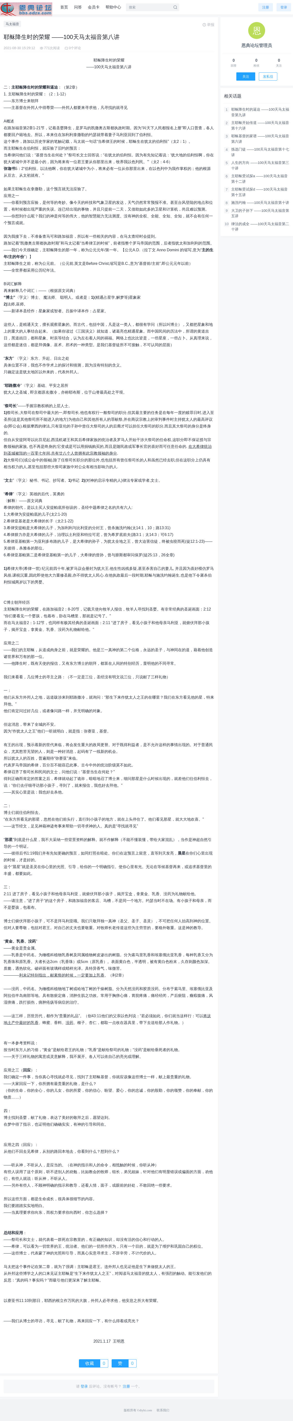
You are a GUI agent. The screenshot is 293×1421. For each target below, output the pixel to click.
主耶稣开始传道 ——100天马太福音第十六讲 (260, 125)
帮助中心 (113, 7)
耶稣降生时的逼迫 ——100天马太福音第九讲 (260, 112)
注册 (265, 7)
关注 (245, 76)
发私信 (268, 76)
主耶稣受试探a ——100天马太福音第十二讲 (259, 178)
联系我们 (163, 1410)
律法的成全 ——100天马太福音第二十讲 (260, 226)
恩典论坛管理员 (256, 45)
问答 (78, 7)
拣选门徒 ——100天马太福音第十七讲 (260, 152)
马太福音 (12, 24)
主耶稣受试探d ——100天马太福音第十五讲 (259, 192)
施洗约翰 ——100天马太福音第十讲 (260, 202)
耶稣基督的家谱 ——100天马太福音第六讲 (260, 139)
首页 (64, 7)
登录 (283, 7)
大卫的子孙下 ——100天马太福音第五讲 (260, 213)
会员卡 (94, 7)
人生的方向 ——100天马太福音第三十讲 (260, 165)
